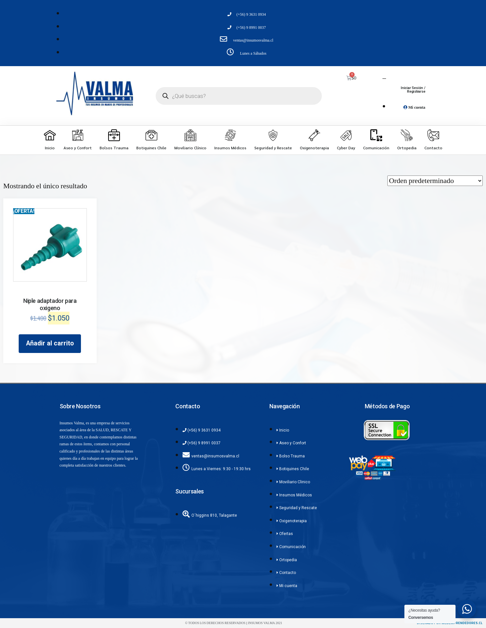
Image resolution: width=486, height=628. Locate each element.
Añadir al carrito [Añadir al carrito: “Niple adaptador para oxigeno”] (50, 343)
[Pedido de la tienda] (435, 180)
